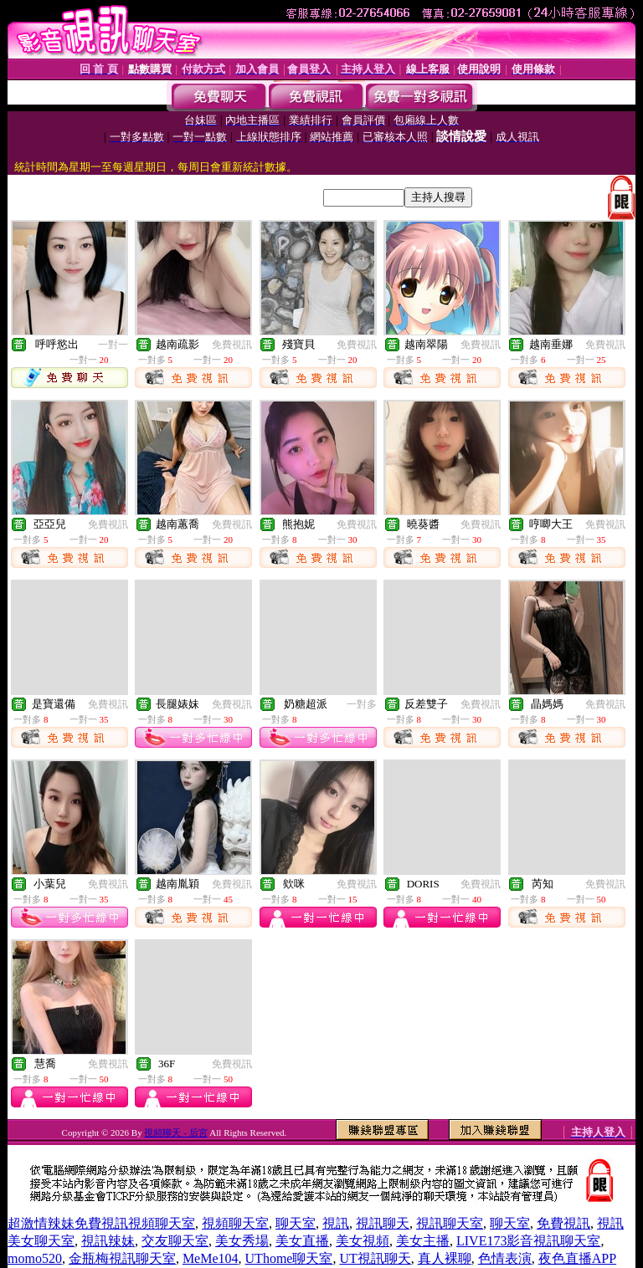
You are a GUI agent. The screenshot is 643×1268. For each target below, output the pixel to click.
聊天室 (295, 1223)
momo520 (35, 1258)
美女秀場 (242, 1241)
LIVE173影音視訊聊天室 (528, 1241)
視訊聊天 (382, 1223)
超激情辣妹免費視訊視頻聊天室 (101, 1223)
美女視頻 (362, 1241)
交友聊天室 (174, 1241)
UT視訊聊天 (374, 1258)
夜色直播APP (577, 1258)
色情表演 (505, 1258)
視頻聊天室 (235, 1223)
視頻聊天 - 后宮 (175, 1132)
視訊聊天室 (449, 1223)
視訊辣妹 (108, 1241)
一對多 (362, 704)
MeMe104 (211, 1258)
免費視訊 (232, 344)
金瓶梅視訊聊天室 (122, 1258)
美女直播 (302, 1241)
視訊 (335, 1223)
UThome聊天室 (289, 1258)
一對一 (113, 344)
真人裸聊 (444, 1258)
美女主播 (423, 1241)
